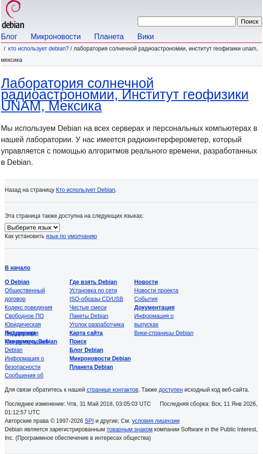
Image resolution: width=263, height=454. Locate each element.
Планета (109, 37)
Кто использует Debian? (38, 48)
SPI (89, 421)
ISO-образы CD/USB (96, 299)
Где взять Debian (93, 282)
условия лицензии (156, 421)
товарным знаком (130, 429)
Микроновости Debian (100, 358)
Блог (9, 37)
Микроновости (56, 37)
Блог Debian (86, 350)
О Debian (17, 282)
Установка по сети (93, 290)
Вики (145, 37)
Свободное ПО (24, 316)
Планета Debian (91, 367)
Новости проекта (156, 290)
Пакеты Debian (88, 316)
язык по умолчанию (71, 236)
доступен (171, 389)
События (146, 299)
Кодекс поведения (28, 307)
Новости (146, 282)
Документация (154, 307)
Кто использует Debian (85, 190)
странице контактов (112, 389)
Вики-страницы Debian (164, 333)
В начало (17, 268)
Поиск (77, 341)
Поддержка (20, 333)
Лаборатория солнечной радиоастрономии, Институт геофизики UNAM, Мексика (125, 94)
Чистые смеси (87, 307)
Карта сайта (86, 333)
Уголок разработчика (96, 324)
